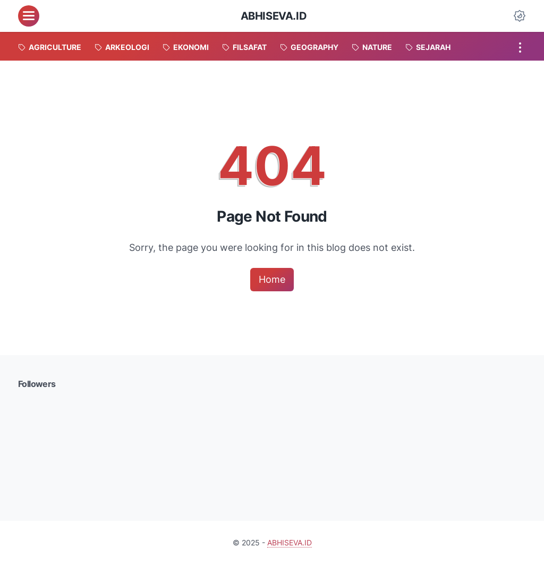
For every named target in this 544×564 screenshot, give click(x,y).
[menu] (28, 16)
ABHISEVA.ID (274, 16)
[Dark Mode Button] (519, 16)
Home (272, 279)
